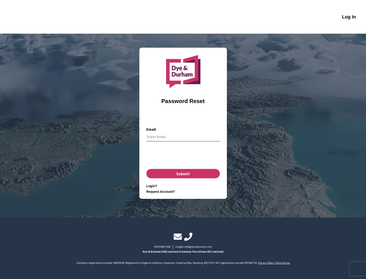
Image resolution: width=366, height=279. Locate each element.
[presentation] (183, 156)
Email (151, 129)
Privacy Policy (266, 263)
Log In (349, 16)
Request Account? (160, 191)
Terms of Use (282, 263)
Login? (151, 186)
